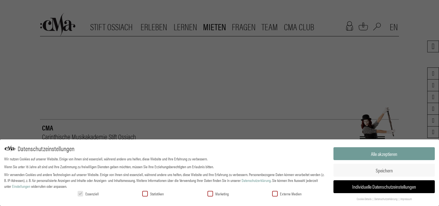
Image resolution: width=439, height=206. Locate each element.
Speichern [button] (384, 169)
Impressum (406, 198)
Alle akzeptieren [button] (384, 153)
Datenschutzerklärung (256, 179)
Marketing (218, 193)
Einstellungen (21, 185)
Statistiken (153, 193)
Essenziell (88, 193)
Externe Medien (287, 193)
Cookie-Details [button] (364, 198)
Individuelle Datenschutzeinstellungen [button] (384, 186)
